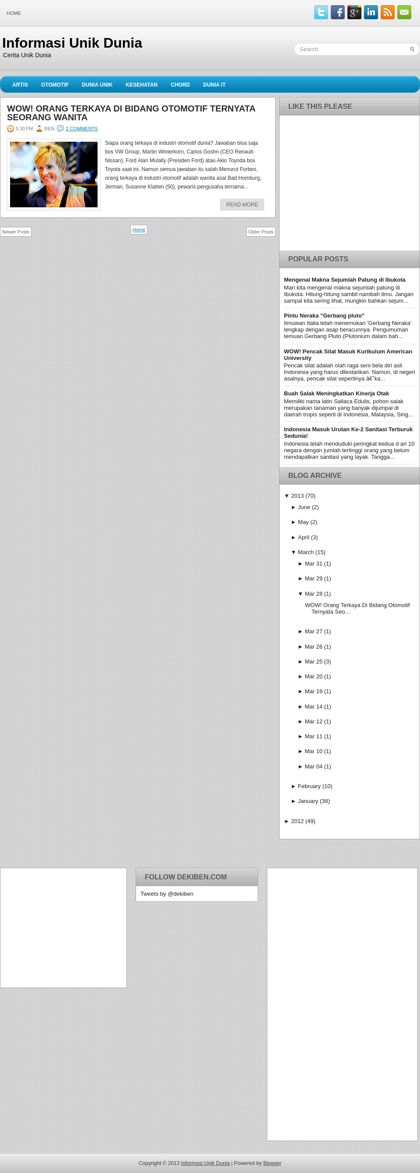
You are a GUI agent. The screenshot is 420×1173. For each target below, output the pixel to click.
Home (14, 13)
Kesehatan (142, 85)
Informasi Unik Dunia (72, 43)
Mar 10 (313, 751)
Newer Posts (15, 231)
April (303, 537)
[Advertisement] (59, 927)
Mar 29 (313, 578)
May (303, 522)
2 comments (82, 128)
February (309, 786)
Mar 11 (313, 736)
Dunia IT (214, 85)
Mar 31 (313, 563)
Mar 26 (313, 646)
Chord (180, 85)
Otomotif (55, 85)
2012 (297, 821)
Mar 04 (313, 766)
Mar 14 (313, 706)
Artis (20, 85)
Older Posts (260, 231)
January (308, 801)
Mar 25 (313, 661)
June (304, 507)
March (306, 552)
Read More (242, 205)
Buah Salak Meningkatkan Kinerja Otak (336, 393)
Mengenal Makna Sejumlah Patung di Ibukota (345, 279)
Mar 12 (313, 721)
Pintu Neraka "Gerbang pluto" (324, 315)
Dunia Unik (97, 85)
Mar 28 (313, 593)
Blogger (272, 1163)
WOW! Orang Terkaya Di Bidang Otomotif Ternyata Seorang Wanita (131, 113)
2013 (297, 495)
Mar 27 (313, 631)
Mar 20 (313, 676)
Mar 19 (313, 691)
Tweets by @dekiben (166, 893)
